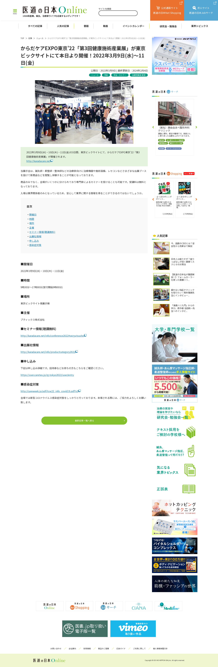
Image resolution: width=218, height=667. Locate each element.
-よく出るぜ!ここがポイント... (164, 197)
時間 (31, 219)
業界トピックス (199, 26)
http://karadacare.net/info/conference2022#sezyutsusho (52, 335)
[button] (153, 127)
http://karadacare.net (38, 161)
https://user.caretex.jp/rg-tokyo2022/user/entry (47, 375)
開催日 (32, 214)
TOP (22, 38)
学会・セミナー (120, 75)
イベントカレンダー (133, 26)
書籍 (86, 26)
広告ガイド (121, 648)
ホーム (11, 26)
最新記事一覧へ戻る (84, 420)
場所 (31, 223)
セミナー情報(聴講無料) (42, 232)
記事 (30, 38)
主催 (31, 227)
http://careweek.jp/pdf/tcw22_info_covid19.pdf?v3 (49, 391)
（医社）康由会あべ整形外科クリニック (174, 129)
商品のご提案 (103, 648)
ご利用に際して (139, 648)
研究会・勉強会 (168, 26)
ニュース (39, 38)
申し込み (34, 241)
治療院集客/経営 (138, 75)
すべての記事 (35, 26)
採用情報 (87, 648)
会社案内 (72, 648)
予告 (106, 75)
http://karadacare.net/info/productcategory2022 (48, 352)
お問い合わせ (55, 648)
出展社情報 (35, 236)
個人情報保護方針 (160, 648)
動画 (105, 26)
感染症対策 (35, 245)
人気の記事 (63, 26)
